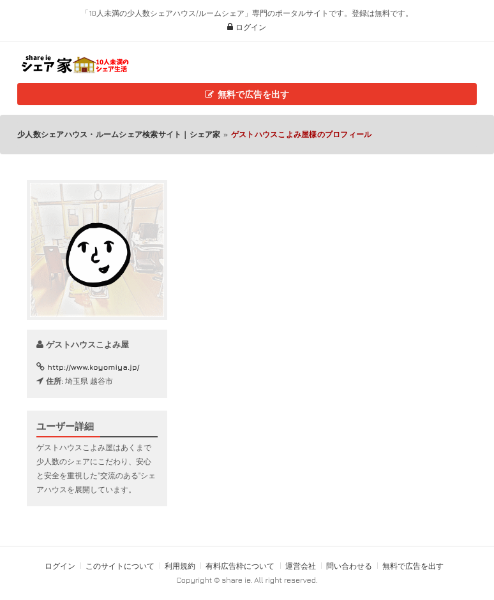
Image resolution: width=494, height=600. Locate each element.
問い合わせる (350, 566)
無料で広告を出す (246, 94)
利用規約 (180, 566)
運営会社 (300, 566)
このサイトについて (120, 566)
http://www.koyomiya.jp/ (93, 367)
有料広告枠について (240, 566)
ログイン (246, 27)
